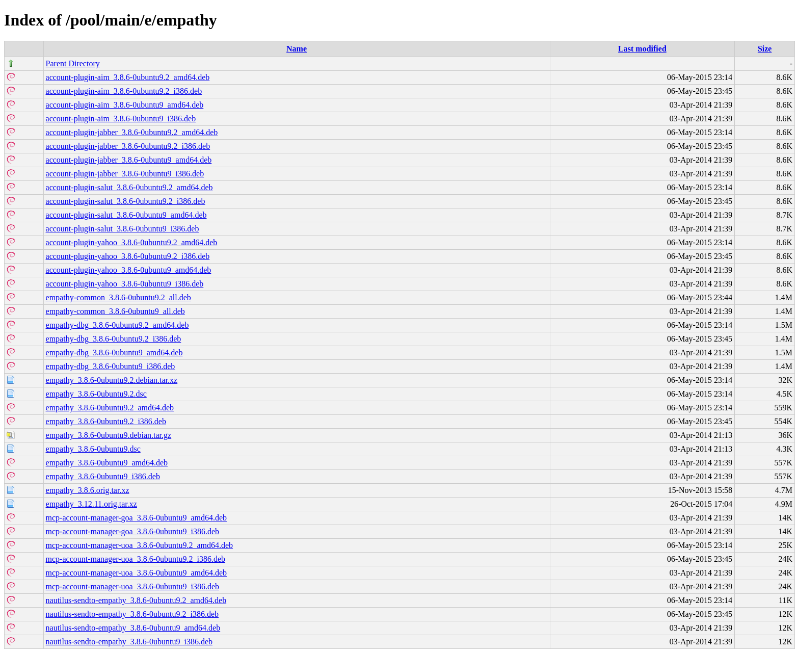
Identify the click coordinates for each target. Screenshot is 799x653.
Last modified (642, 48)
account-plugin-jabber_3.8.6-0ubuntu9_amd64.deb (129, 159)
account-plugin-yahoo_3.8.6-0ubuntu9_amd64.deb (128, 270)
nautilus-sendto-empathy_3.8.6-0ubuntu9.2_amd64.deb (136, 600)
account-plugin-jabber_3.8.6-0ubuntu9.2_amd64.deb (132, 132)
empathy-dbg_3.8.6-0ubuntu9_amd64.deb (114, 352)
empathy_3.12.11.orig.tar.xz (91, 504)
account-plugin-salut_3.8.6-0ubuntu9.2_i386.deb (125, 201)
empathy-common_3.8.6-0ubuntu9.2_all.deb (118, 297)
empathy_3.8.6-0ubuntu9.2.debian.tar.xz (112, 380)
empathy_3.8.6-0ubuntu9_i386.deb (103, 476)
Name (296, 48)
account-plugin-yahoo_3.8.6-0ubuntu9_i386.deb (125, 283)
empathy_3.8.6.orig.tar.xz (87, 490)
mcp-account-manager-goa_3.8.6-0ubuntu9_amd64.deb (136, 517)
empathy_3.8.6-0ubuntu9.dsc (93, 449)
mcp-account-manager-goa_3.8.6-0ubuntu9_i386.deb (132, 531)
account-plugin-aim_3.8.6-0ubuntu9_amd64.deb (125, 104)
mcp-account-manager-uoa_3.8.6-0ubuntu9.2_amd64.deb (139, 545)
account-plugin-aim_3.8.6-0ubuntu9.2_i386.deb (124, 91)
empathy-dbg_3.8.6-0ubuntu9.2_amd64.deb (117, 325)
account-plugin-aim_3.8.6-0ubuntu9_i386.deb (121, 118)
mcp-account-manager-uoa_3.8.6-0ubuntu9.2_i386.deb (135, 559)
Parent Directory (73, 63)
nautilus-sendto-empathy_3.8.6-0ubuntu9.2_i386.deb (132, 614)
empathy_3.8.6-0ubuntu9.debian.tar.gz (109, 435)
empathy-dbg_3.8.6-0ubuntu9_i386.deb (110, 366)
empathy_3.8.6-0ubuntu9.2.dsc (96, 393)
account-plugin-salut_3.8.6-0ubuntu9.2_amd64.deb (129, 187)
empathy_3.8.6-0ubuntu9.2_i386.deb (106, 421)
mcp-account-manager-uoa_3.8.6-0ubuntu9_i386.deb (132, 586)
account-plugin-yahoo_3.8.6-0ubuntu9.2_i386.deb (128, 256)
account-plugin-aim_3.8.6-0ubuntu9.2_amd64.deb (128, 77)
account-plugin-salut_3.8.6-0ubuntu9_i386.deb (122, 228)
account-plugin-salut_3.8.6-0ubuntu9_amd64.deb (126, 215)
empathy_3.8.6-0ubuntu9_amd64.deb (107, 462)
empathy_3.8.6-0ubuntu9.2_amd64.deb (110, 407)
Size (765, 48)
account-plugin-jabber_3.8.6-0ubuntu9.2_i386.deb (128, 146)
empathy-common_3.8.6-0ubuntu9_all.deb (115, 311)
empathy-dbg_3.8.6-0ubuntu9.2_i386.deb (113, 338)
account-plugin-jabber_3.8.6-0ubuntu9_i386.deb (125, 173)
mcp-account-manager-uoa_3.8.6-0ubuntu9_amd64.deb (136, 572)
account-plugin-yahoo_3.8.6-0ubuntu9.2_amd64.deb (132, 242)
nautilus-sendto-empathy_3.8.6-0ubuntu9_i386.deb (129, 641)
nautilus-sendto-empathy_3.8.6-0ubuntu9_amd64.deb (133, 627)
